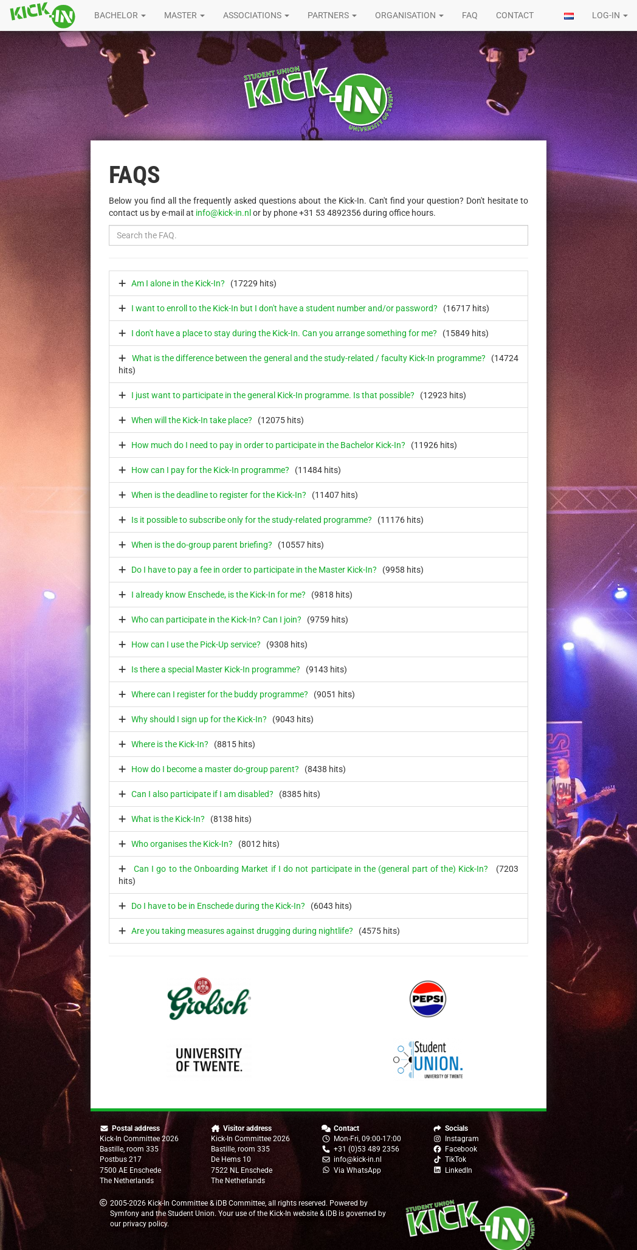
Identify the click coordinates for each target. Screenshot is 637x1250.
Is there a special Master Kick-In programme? (215, 669)
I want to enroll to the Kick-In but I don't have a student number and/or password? (284, 308)
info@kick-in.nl (223, 213)
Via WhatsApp (357, 1170)
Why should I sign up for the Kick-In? (199, 719)
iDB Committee (240, 1203)
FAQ (470, 15)
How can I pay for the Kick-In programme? (210, 470)
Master (184, 15)
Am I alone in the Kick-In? (178, 283)
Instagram (462, 1138)
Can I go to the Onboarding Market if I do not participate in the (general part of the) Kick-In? (311, 869)
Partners (332, 15)
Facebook (461, 1149)
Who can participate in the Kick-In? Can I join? (216, 619)
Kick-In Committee (178, 1203)
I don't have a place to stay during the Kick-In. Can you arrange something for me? (284, 333)
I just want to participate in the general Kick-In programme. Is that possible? (273, 395)
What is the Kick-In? (168, 819)
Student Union (191, 1213)
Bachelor (120, 15)
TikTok (455, 1159)
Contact (515, 15)
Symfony (124, 1213)
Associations (256, 15)
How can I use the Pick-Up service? (196, 644)
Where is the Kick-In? (169, 744)
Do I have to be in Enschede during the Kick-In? (218, 906)
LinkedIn (458, 1170)
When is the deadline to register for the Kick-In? (218, 495)
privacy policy (145, 1224)
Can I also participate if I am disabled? (202, 794)
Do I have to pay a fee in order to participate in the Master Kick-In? (254, 570)
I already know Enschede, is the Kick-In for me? (218, 594)
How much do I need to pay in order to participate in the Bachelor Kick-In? (268, 445)
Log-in (610, 15)
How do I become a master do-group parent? (215, 769)
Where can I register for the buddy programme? (219, 694)
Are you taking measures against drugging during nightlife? (242, 931)
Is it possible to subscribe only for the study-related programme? (251, 520)
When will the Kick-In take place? (191, 420)
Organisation (409, 15)
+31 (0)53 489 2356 (366, 1149)
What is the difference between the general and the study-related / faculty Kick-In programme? (309, 358)
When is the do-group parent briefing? (201, 545)
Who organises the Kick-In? (182, 844)
